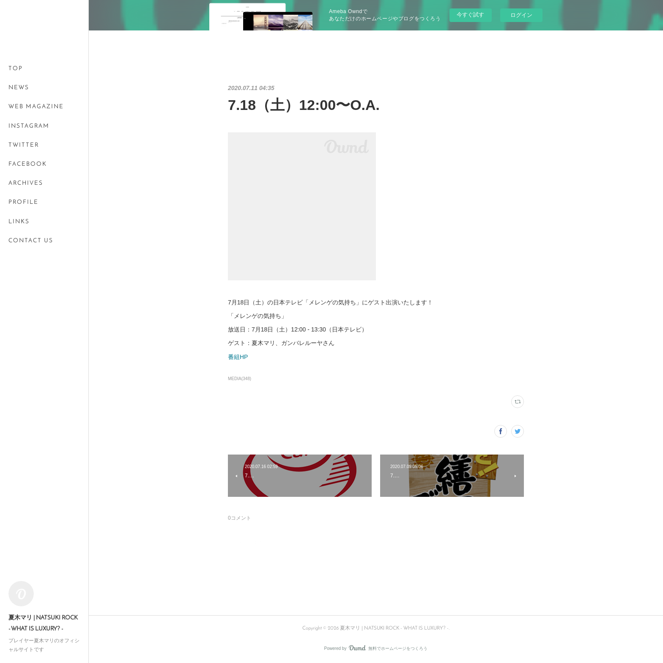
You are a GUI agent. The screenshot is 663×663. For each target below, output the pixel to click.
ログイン (521, 15)
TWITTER (23, 145)
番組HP (238, 356)
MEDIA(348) (239, 378)
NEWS (18, 88)
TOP (15, 69)
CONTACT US (30, 241)
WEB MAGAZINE (36, 107)
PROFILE (23, 202)
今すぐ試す (470, 14)
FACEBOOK (27, 164)
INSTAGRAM (28, 126)
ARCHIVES (25, 183)
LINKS (19, 222)
